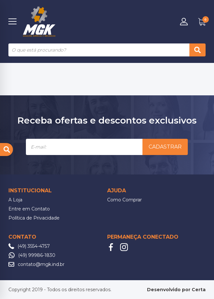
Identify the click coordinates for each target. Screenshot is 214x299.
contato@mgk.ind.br (41, 264)
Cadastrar (165, 147)
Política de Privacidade (34, 218)
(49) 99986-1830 (36, 255)
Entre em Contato (29, 209)
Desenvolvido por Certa (176, 290)
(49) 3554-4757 (33, 246)
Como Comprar (124, 200)
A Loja (15, 200)
